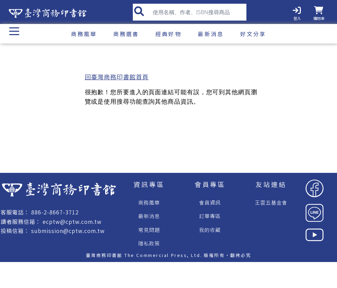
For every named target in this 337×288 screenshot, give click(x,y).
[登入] (297, 12)
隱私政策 (149, 243)
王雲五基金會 (271, 202)
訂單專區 (210, 215)
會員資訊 (210, 202)
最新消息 (149, 215)
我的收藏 (210, 229)
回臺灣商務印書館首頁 (117, 76)
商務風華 (149, 202)
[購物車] (319, 12)
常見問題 (149, 229)
